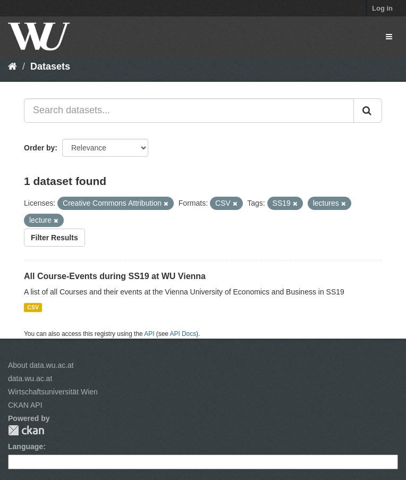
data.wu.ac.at (30, 378)
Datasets (50, 66)
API (149, 334)
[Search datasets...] (189, 110)
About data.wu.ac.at (41, 365)
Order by (39, 148)
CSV (33, 307)
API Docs (183, 334)
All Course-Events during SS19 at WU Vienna (115, 276)
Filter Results (54, 237)
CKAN (26, 430)
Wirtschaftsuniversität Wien (53, 392)
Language (25, 446)
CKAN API (25, 405)
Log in (382, 8)
